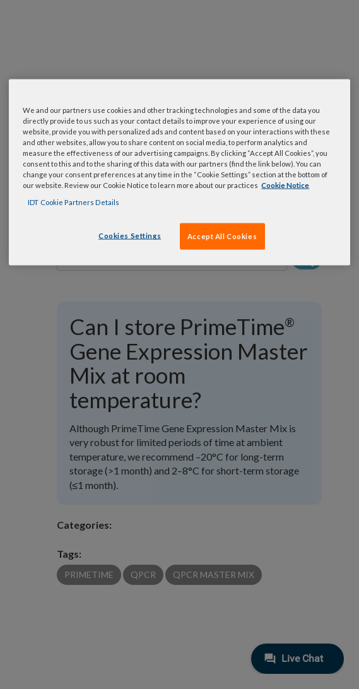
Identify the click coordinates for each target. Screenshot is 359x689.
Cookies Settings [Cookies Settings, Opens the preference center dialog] (129, 236)
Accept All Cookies (222, 236)
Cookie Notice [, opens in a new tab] (285, 185)
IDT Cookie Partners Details (73, 202)
